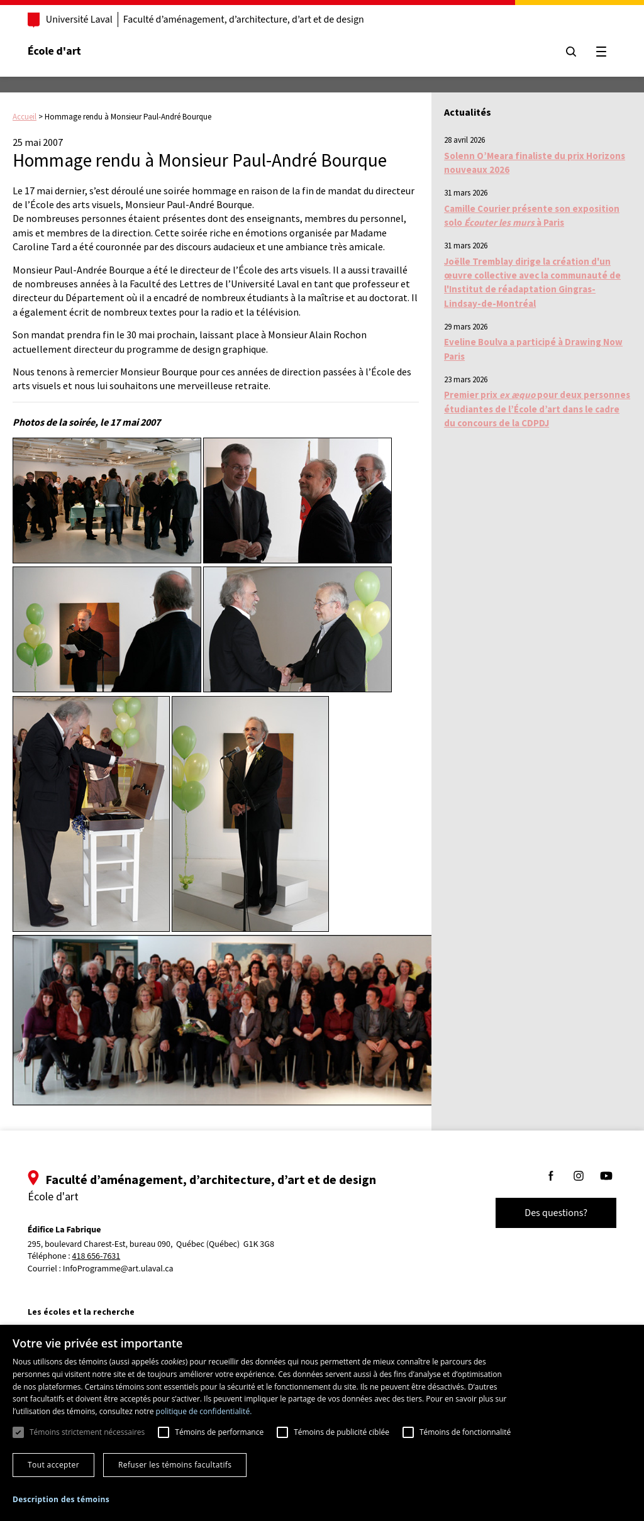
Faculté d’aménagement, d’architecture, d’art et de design (245, 19)
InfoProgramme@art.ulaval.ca (119, 1269)
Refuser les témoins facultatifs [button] (174, 1464)
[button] (61, 1499)
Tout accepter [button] (53, 1464)
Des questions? (554, 1213)
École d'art (55, 51)
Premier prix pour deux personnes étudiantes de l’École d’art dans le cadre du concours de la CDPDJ (537, 409)
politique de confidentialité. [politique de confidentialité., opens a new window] (204, 1411)
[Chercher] (570, 51)
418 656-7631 (98, 1257)
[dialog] (322, 1423)
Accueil (24, 116)
